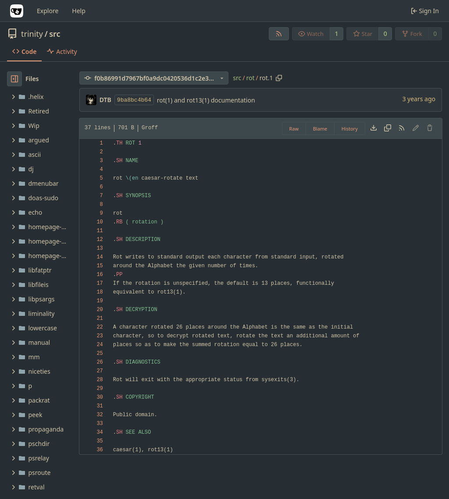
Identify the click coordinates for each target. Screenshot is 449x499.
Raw (294, 128)
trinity (32, 33)
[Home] (16, 11)
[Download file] (374, 128)
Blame (320, 128)
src (54, 33)
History (350, 128)
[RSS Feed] (279, 33)
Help (79, 11)
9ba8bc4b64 (134, 100)
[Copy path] (279, 78)
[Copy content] (388, 128)
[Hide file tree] (14, 78)
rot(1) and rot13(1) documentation (206, 100)
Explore (47, 11)
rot (250, 78)
